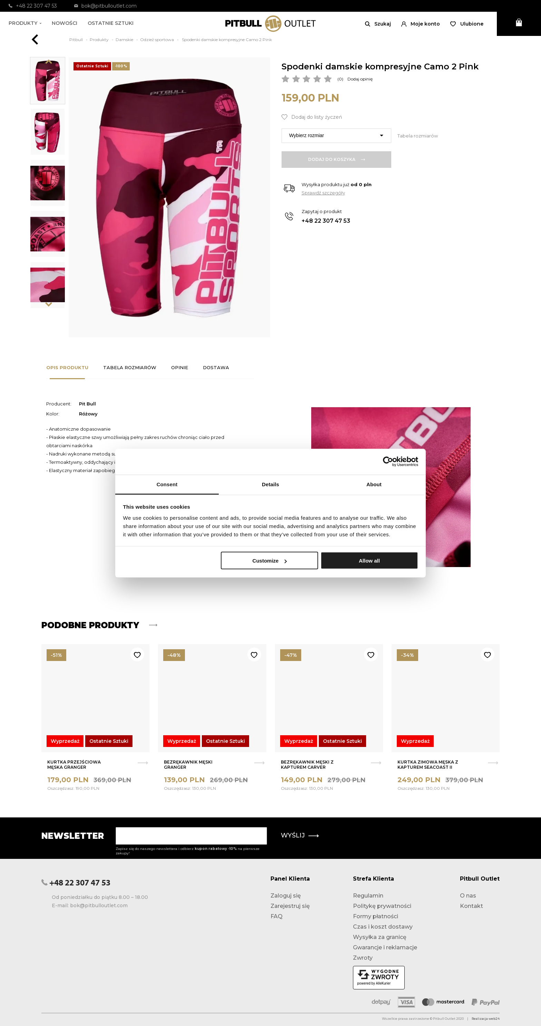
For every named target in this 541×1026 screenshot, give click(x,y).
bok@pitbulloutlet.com (105, 6)
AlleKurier (383, 983)
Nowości (64, 23)
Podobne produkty (99, 625)
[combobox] (336, 135)
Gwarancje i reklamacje (385, 947)
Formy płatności (375, 916)
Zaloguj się (285, 895)
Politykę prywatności (382, 906)
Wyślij (300, 835)
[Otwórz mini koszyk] (519, 24)
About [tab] (374, 484)
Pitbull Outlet (480, 878)
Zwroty (363, 958)
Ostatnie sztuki (111, 23)
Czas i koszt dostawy (383, 926)
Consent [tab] (167, 484)
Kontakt (471, 906)
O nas (468, 895)
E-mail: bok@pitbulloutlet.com (90, 905)
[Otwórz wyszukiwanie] (378, 24)
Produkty (25, 23)
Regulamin (368, 895)
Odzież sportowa (157, 39)
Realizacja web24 (486, 1018)
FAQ (276, 916)
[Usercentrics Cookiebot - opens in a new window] (388, 462)
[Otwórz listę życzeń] (467, 24)
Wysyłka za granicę (379, 937)
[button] (420, 24)
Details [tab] (270, 484)
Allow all (369, 561)
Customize (270, 561)
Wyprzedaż (65, 741)
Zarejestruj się (290, 906)
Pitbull (76, 39)
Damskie (125, 39)
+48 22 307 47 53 (33, 6)
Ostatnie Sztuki (108, 741)
